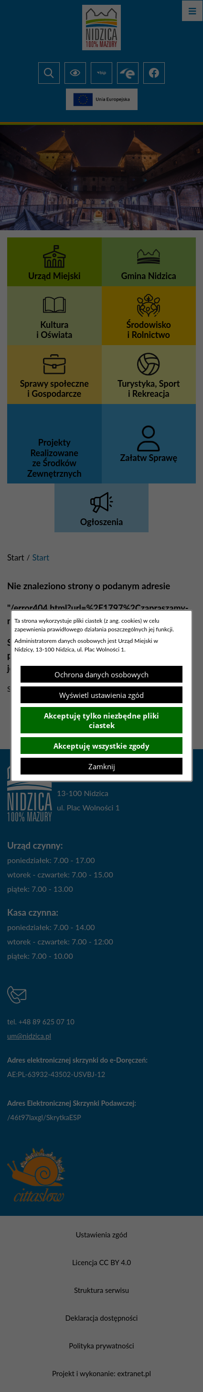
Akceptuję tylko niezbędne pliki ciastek (101, 720)
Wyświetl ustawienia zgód (101, 695)
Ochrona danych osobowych (101, 674)
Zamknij (101, 766)
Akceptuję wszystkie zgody (101, 746)
